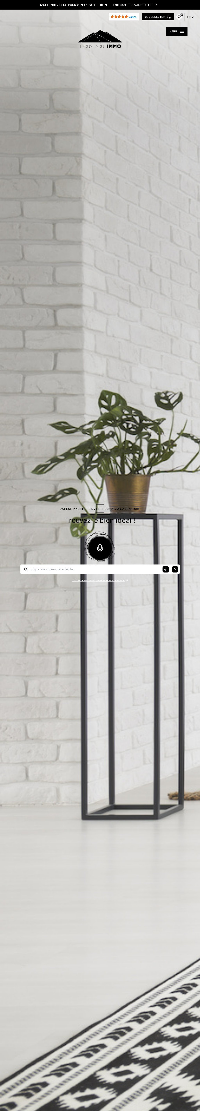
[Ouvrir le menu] (177, 31)
